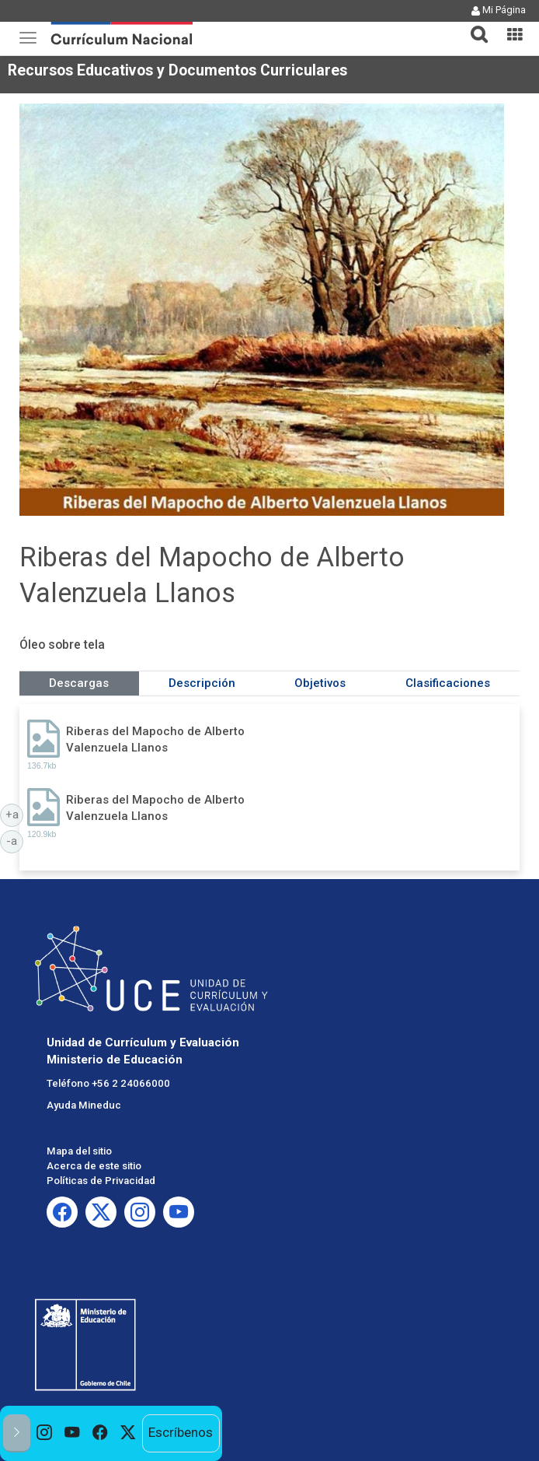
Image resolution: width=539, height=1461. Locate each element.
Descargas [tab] (79, 683)
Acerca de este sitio (94, 1166)
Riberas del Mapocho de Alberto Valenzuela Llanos (155, 739)
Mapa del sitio (79, 1151)
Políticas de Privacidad (101, 1180)
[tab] (473, 25)
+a (14, 814)
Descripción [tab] (202, 683)
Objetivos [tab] (320, 683)
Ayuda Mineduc (84, 1105)
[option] (44, 1433)
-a (14, 840)
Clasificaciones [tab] (447, 683)
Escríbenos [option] (180, 1432)
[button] (473, 25)
